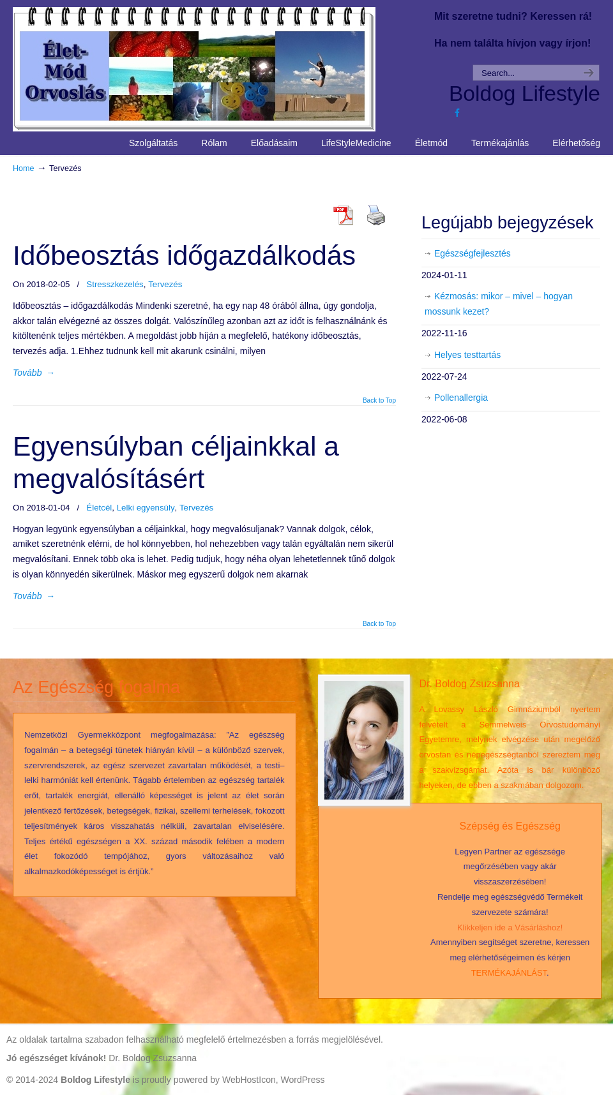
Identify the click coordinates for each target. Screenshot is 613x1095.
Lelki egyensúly (146, 507)
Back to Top (379, 401)
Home (23, 168)
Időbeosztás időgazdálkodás (184, 255)
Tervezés (165, 284)
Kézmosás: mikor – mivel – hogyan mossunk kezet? (499, 304)
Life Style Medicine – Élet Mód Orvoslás (218, 67)
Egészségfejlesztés (472, 253)
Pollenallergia (461, 397)
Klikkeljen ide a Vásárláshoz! (510, 927)
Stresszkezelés (114, 284)
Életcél (99, 507)
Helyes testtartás (467, 355)
